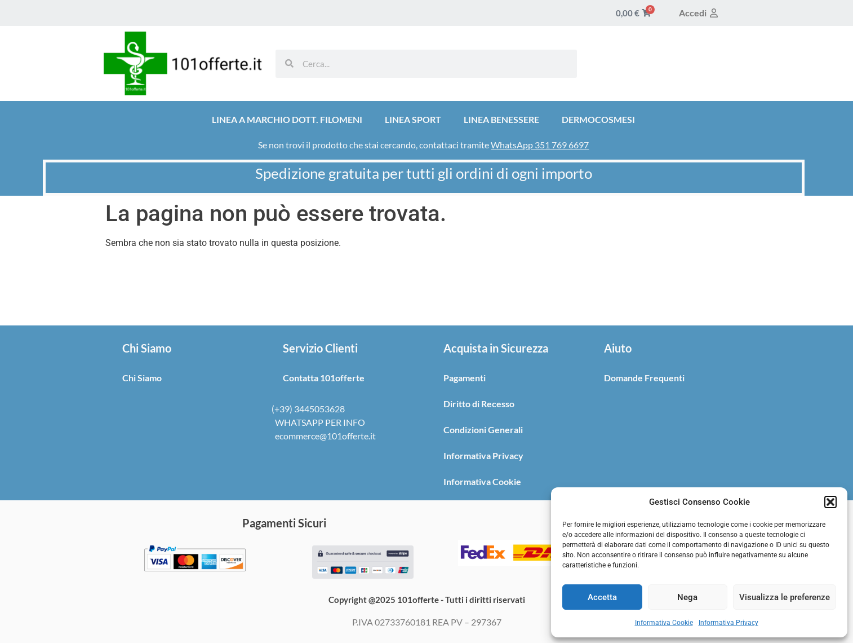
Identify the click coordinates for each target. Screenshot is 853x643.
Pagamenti (464, 377)
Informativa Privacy (728, 623)
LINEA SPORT (413, 119)
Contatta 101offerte (324, 377)
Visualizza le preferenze (784, 597)
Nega (687, 597)
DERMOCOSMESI (598, 119)
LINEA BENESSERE (501, 119)
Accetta (602, 597)
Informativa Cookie (664, 623)
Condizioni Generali (483, 429)
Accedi (699, 12)
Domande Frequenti (644, 377)
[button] (830, 502)
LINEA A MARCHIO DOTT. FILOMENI (287, 119)
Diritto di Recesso (478, 403)
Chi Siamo (142, 377)
